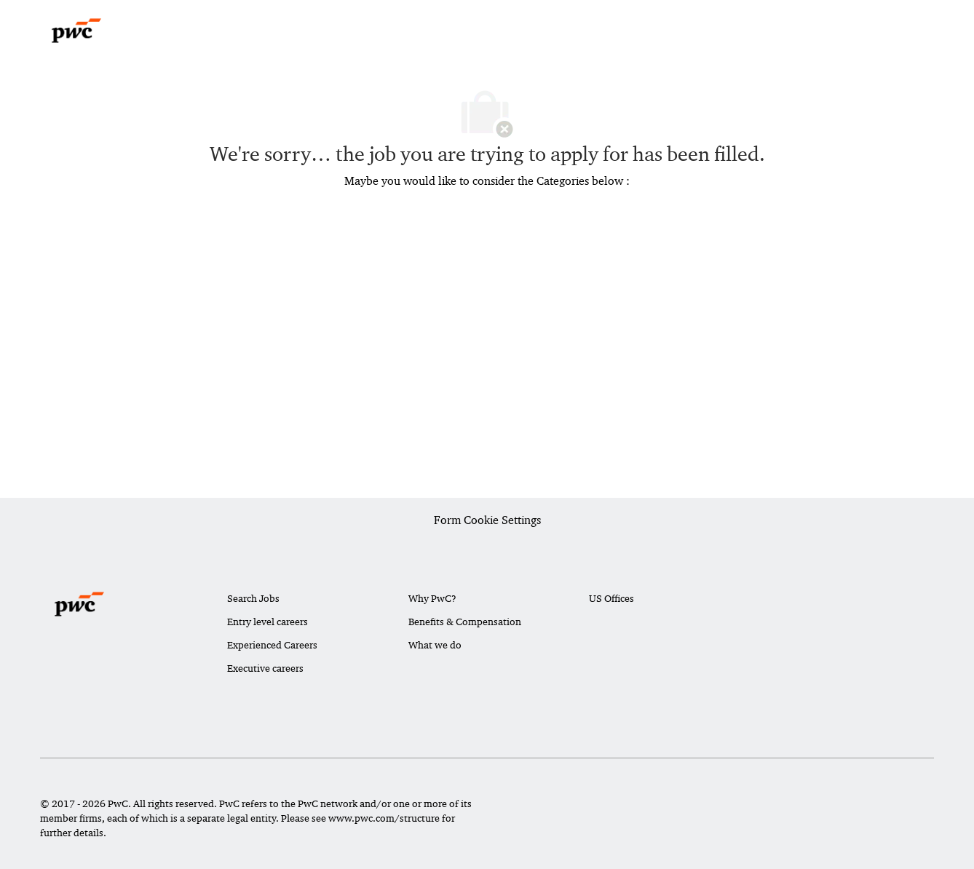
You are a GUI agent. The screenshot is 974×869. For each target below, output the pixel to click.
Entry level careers (267, 621)
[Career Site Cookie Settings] (487, 521)
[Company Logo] (76, 30)
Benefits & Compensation (464, 621)
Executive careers (265, 668)
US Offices (611, 598)
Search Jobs (253, 598)
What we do (435, 644)
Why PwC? (432, 598)
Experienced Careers (272, 644)
